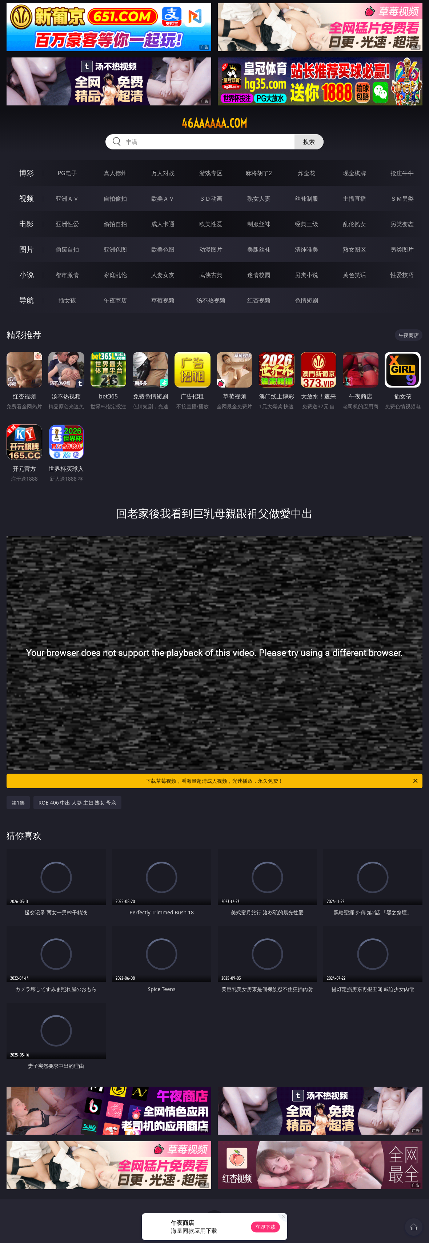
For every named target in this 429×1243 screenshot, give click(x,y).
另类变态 (402, 224)
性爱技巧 (402, 275)
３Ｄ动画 (210, 199)
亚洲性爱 (67, 224)
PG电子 (67, 173)
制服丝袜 (258, 224)
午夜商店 (115, 300)
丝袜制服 (306, 199)
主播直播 (354, 199)
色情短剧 (306, 300)
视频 (26, 198)
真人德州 (115, 173)
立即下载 (265, 1226)
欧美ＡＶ (163, 199)
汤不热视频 (210, 300)
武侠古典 (210, 275)
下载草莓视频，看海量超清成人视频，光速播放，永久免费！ (282, 781)
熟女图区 (354, 249)
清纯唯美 (306, 249)
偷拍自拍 (115, 224)
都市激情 (67, 275)
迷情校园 (258, 275)
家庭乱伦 (115, 275)
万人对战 (163, 173)
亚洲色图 (115, 249)
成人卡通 (163, 224)
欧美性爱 (210, 224)
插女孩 (67, 300)
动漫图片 (210, 249)
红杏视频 (258, 300)
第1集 (18, 802)
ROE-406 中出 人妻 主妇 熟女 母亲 (77, 802)
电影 (26, 224)
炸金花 (306, 173)
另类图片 (402, 249)
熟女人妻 (258, 199)
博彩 (26, 173)
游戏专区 (210, 173)
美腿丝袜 (258, 249)
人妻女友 (163, 275)
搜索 (309, 142)
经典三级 (306, 224)
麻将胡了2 (258, 173)
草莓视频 (163, 300)
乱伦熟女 (354, 224)
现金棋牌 (354, 173)
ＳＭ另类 (402, 199)
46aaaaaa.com (214, 123)
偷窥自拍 (67, 249)
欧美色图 (163, 249)
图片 (26, 249)
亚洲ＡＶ (67, 199)
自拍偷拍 (115, 199)
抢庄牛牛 (402, 173)
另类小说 (306, 275)
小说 (26, 275)
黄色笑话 (354, 275)
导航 (26, 300)
